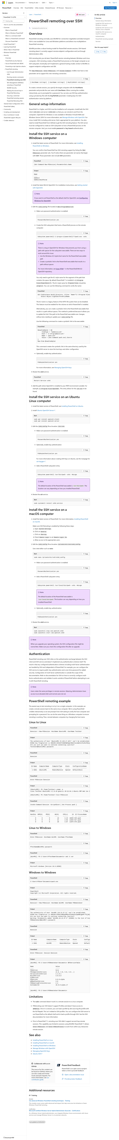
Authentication (100, 36)
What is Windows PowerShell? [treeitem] (14, 33)
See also (98, 41)
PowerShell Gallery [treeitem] (9, 106)
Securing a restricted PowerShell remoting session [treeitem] (15, 97)
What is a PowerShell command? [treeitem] (15, 38)
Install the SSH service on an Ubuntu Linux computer (104, 28)
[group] (63, 296)
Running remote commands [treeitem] (15, 77)
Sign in (115, 2)
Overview (98, 18)
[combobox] (14, 17)
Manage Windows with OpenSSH (73, 117)
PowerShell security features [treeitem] (13, 61)
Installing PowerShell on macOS (43, 1043)
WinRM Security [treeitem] (12, 88)
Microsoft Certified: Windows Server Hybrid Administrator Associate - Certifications (54, 1111)
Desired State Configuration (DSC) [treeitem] (14, 104)
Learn (30, 14)
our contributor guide (40, 1078)
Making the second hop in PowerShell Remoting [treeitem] (15, 92)
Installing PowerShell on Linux (43, 1040)
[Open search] (110, 2)
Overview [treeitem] (8, 58)
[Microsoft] (3, 2)
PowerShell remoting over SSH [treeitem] (16, 80)
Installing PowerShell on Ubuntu (72, 406)
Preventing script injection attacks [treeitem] (15, 66)
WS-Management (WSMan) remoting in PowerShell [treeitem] (15, 84)
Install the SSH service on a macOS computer (104, 33)
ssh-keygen (40, 461)
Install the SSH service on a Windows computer (104, 24)
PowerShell (37, 14)
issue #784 (59, 269)
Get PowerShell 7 (110, 8)
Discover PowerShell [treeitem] (11, 41)
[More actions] (88, 14)
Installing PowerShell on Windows (44, 1045)
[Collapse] (24, 13)
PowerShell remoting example (104, 39)
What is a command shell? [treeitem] (13, 36)
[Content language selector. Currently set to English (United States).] (11, 1137)
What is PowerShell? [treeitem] (11, 30)
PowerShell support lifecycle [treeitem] (12, 117)
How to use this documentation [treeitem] (13, 25)
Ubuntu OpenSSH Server (45, 410)
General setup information (103, 21)
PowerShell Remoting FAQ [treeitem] (14, 101)
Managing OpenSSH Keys (62, 367)
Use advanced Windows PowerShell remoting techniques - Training (49, 1101)
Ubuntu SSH (37, 1054)
